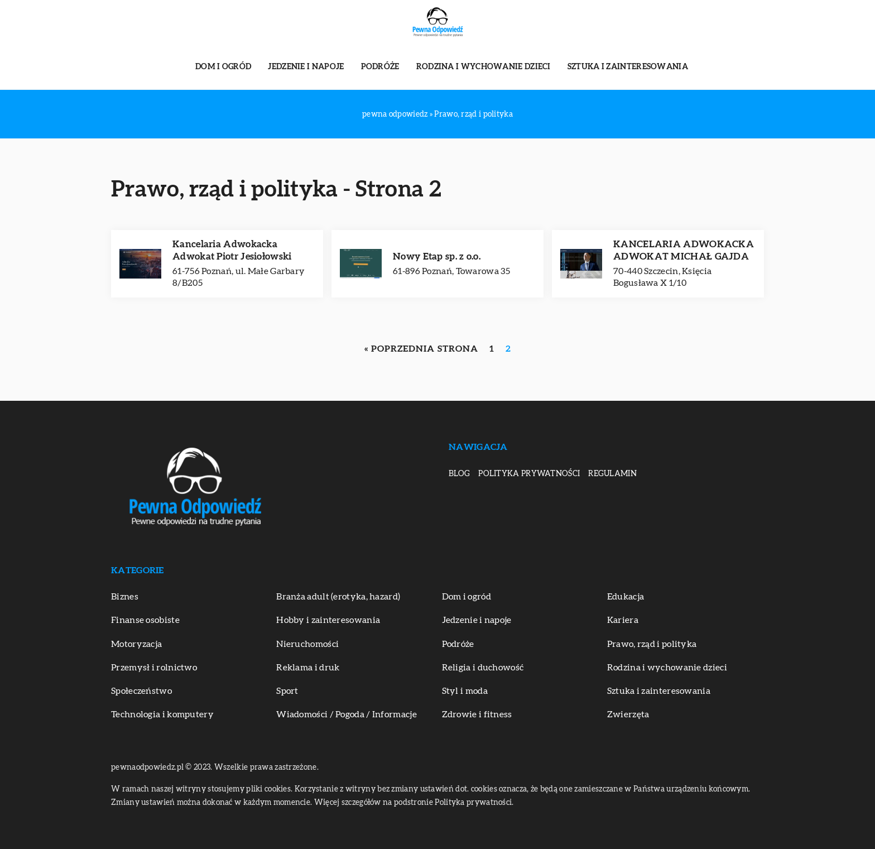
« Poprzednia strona (421, 348)
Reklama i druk (307, 667)
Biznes (124, 596)
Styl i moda (465, 691)
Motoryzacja (136, 644)
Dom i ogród (223, 67)
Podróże (380, 67)
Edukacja (625, 596)
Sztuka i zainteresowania (628, 67)
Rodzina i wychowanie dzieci (483, 67)
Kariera (622, 620)
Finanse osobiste (145, 620)
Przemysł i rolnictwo (154, 667)
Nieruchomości (307, 644)
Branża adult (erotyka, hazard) (338, 596)
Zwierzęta (628, 714)
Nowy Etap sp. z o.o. (436, 256)
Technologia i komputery (162, 714)
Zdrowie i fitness (477, 714)
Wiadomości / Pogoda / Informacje (346, 714)
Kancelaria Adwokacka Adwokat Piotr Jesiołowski (232, 250)
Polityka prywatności (529, 474)
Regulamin (612, 474)
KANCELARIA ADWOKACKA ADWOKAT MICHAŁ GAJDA (683, 250)
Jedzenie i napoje (306, 67)
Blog (459, 474)
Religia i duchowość (483, 667)
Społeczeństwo (141, 691)
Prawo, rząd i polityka (652, 644)
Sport (287, 691)
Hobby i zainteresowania (328, 620)
